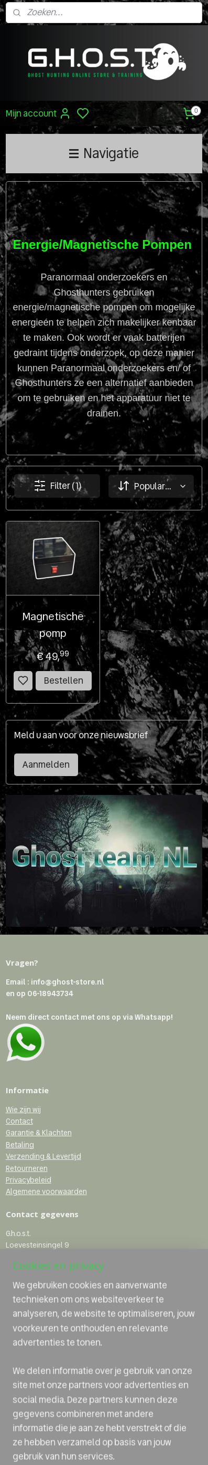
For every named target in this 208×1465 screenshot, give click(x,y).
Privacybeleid (28, 1180)
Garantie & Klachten (39, 1132)
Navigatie (104, 153)
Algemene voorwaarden (46, 1191)
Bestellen (63, 680)
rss (152, 1445)
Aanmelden (46, 764)
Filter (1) (57, 486)
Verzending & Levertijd (43, 1156)
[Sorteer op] (151, 486)
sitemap (135, 1445)
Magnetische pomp (53, 625)
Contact (19, 1121)
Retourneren (27, 1168)
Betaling (20, 1144)
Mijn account (38, 113)
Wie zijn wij (23, 1109)
